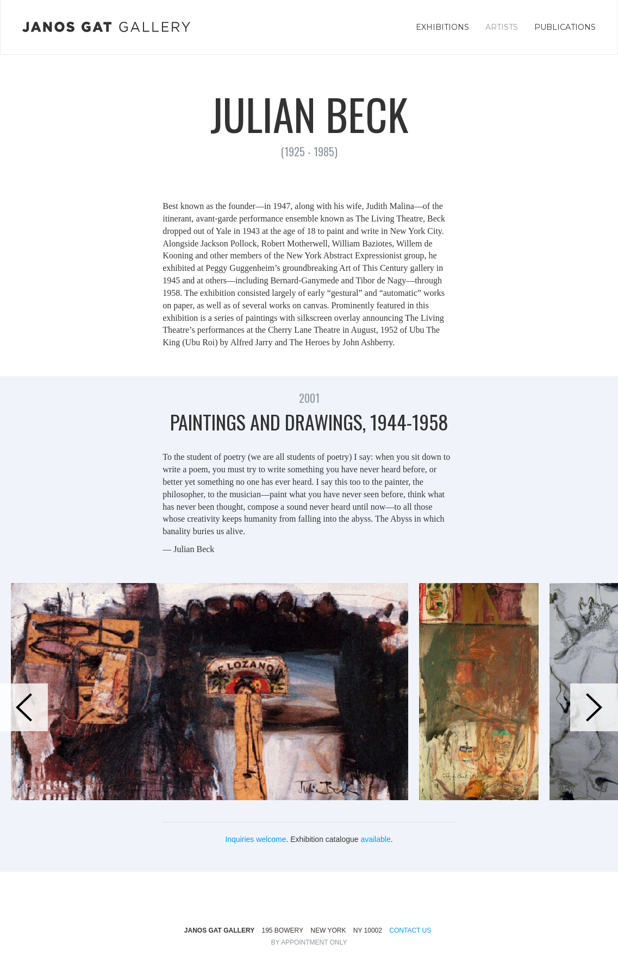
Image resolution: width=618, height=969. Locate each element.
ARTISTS (501, 27)
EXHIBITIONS (442, 27)
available (375, 839)
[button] (24, 707)
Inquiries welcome (255, 839)
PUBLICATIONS (565, 27)
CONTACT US (410, 930)
